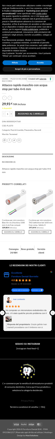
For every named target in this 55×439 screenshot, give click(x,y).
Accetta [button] (40, 63)
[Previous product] (10, 98)
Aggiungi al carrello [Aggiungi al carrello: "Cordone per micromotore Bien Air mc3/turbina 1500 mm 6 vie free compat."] (13, 232)
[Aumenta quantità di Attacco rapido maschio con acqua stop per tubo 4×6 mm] (11, 114)
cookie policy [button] (41, 13)
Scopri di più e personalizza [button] (27, 69)
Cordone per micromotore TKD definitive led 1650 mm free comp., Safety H (40, 222)
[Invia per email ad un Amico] (19, 140)
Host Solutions (32, 435)
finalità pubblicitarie (30, 29)
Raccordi (7, 81)
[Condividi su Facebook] (9, 140)
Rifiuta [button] (15, 63)
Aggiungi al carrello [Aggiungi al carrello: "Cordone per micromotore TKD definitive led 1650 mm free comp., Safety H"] (40, 232)
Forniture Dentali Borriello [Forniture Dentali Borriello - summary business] (24, 276)
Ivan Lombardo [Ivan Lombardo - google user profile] (19, 299)
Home (5, 79)
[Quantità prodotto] (7, 114)
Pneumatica (29, 130)
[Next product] (4, 98)
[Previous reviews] (2, 313)
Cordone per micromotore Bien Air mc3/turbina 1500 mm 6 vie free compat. (13, 222)
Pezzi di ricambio (19, 79)
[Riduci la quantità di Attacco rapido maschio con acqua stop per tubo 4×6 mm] (3, 114)
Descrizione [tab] (8, 156)
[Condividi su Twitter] (14, 140)
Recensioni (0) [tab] (9, 162)
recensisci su (36, 290)
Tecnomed (13, 134)
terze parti (44, 16)
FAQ (43, 407)
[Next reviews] (52, 313)
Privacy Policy (27, 400)
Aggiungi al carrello (31, 113)
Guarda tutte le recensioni (20, 290)
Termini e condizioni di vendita (24, 407)
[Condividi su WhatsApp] (4, 140)
